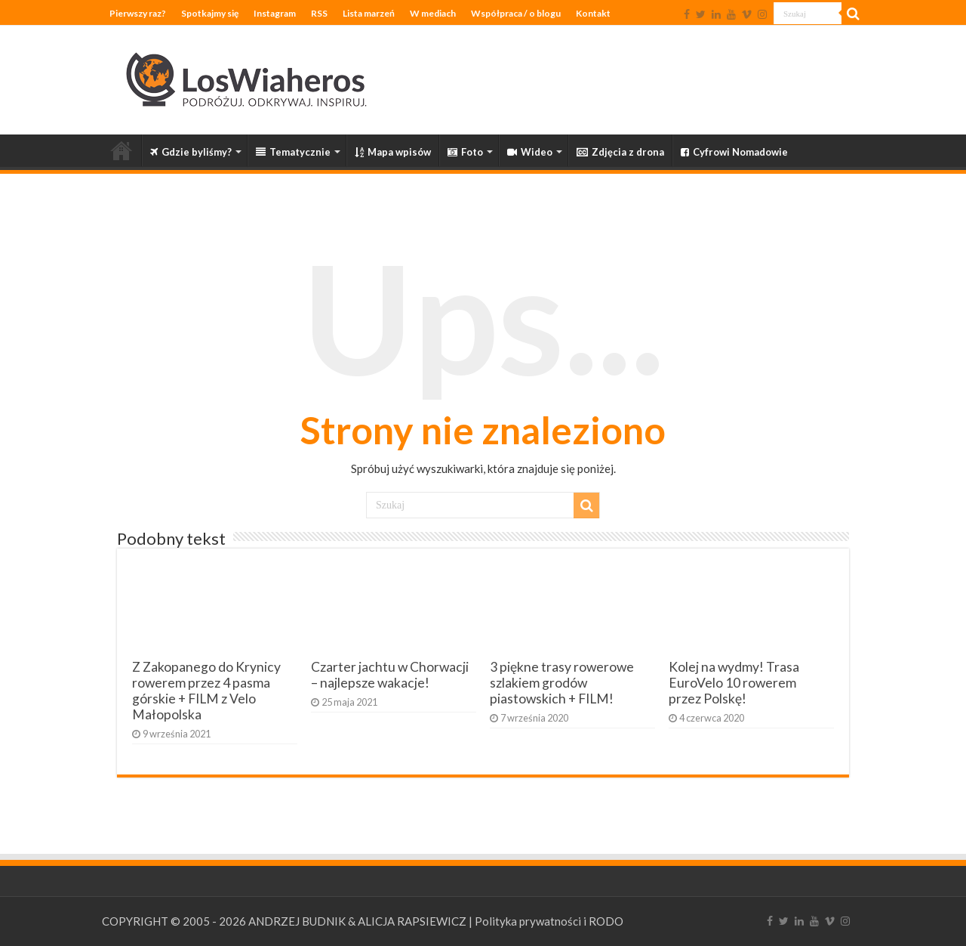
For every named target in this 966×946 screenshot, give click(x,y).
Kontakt (593, 13)
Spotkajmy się (209, 13)
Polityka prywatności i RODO (549, 921)
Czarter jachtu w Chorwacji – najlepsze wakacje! (390, 675)
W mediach (433, 13)
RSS (319, 13)
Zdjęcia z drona (620, 152)
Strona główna (121, 150)
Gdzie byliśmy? (191, 152)
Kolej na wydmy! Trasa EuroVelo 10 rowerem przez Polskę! (734, 682)
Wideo (529, 152)
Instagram (275, 13)
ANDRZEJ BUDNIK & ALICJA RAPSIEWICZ (357, 921)
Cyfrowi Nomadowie (734, 152)
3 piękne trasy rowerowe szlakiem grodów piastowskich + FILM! (562, 682)
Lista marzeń (369, 13)
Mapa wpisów (393, 152)
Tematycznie (293, 152)
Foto (465, 152)
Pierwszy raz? (137, 13)
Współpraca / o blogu (516, 13)
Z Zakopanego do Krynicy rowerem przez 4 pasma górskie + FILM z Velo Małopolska (206, 690)
